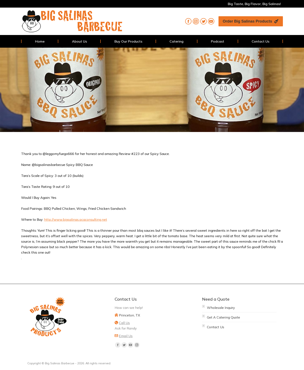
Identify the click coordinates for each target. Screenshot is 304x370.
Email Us (126, 336)
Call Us (124, 323)
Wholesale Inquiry (221, 307)
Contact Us (215, 327)
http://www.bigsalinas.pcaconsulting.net (75, 219)
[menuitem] (40, 41)
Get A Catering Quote (223, 317)
